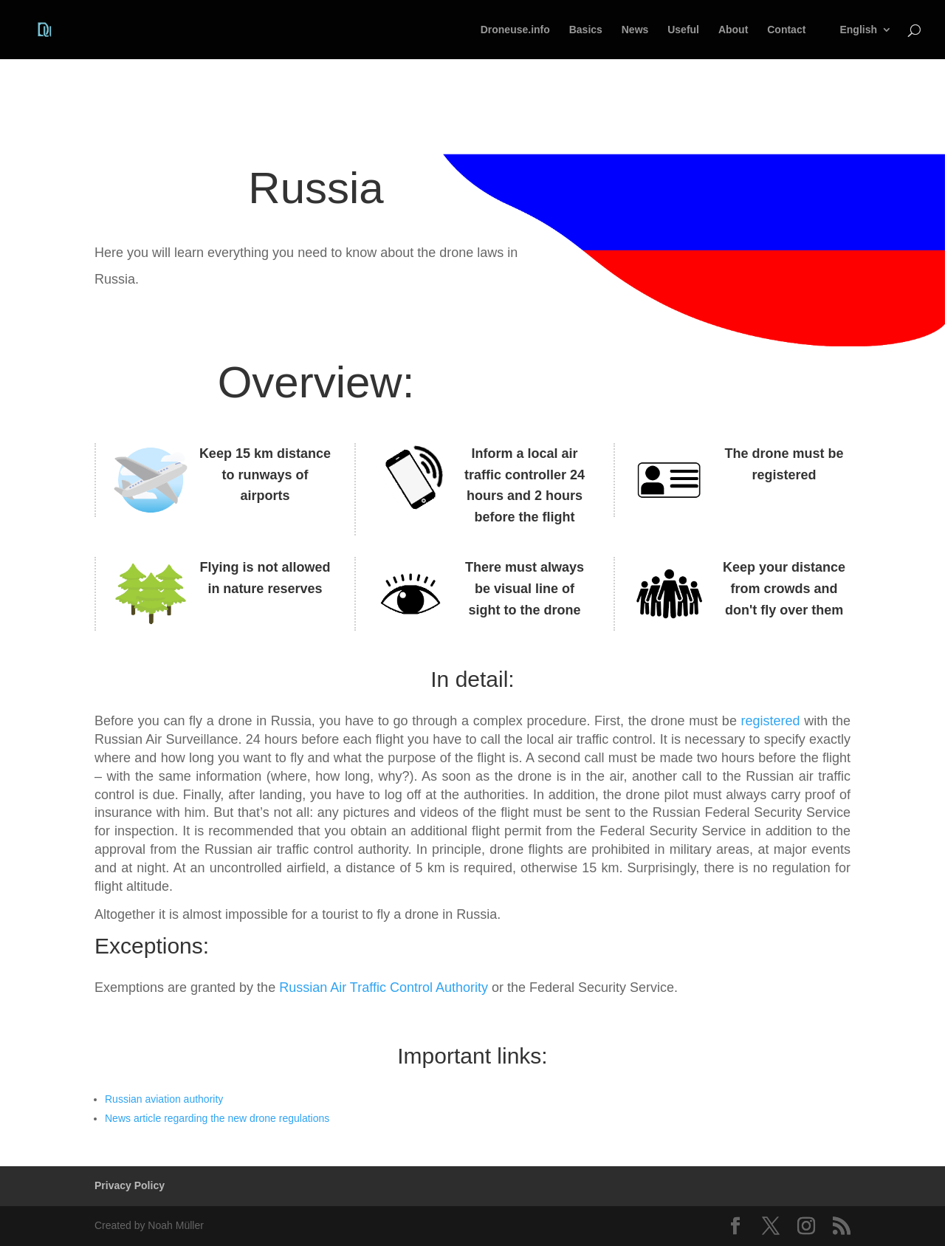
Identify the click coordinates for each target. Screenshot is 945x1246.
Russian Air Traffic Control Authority (383, 987)
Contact (786, 29)
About (733, 29)
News (635, 29)
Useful (683, 29)
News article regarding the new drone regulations (217, 1118)
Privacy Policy (129, 1185)
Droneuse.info (515, 29)
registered (770, 720)
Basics (585, 29)
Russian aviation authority (164, 1099)
